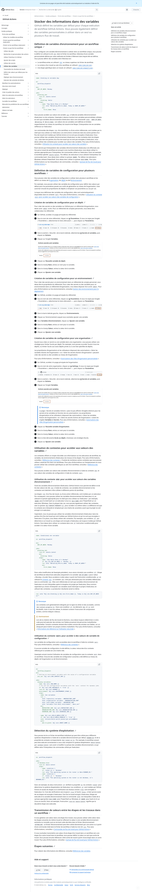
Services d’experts (80, 885)
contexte (47, 580)
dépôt (63, 180)
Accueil (5, 15)
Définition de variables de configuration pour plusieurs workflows (64, 172)
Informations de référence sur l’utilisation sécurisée (55, 629)
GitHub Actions (9, 19)
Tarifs (71, 885)
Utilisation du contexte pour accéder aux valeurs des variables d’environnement (65, 480)
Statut (66, 885)
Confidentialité (58, 885)
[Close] (136, 3)
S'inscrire (136, 10)
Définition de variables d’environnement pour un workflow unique (66, 45)
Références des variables (81, 851)
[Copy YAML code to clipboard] (99, 73)
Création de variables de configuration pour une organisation (63, 338)
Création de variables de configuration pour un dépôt (59, 202)
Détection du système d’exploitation (55, 730)
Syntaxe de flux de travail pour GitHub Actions (82, 840)
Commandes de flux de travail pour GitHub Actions (72, 829)
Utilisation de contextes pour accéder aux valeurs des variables (63, 449)
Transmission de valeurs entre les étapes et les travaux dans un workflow (67, 811)
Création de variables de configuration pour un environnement (64, 278)
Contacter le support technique (80, 872)
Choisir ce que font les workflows (83, 16)
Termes (50, 885)
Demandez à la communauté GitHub (82, 869)
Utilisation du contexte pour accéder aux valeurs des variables (64, 144)
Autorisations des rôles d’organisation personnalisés (79, 359)
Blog (88, 885)
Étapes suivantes (44, 846)
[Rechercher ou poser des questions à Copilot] (68, 9)
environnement (76, 180)
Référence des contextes (51, 460)
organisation (53, 180)
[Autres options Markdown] (131, 23)
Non (46, 870)
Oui (38, 870)
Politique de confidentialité (41, 873)
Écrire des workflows (64, 16)
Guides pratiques (51, 16)
